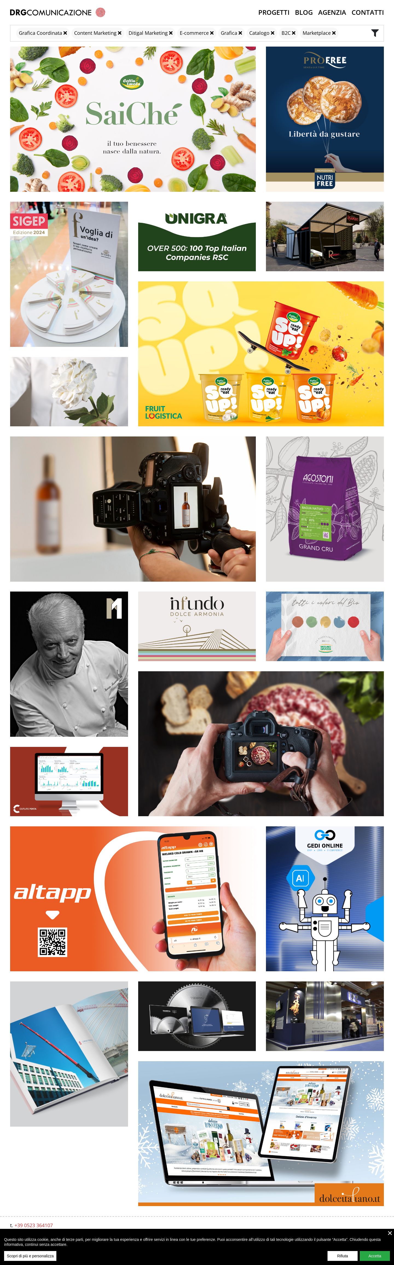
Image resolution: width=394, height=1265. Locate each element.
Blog (304, 12)
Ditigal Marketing (148, 33)
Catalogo (259, 33)
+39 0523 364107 (34, 1225)
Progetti (273, 12)
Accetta (375, 1256)
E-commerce (194, 33)
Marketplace (317, 33)
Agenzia (332, 12)
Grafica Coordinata (40, 33)
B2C (286, 33)
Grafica (229, 33)
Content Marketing (95, 33)
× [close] (390, 1233)
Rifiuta (342, 1256)
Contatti (368, 12)
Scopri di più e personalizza (30, 1256)
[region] (197, 1247)
